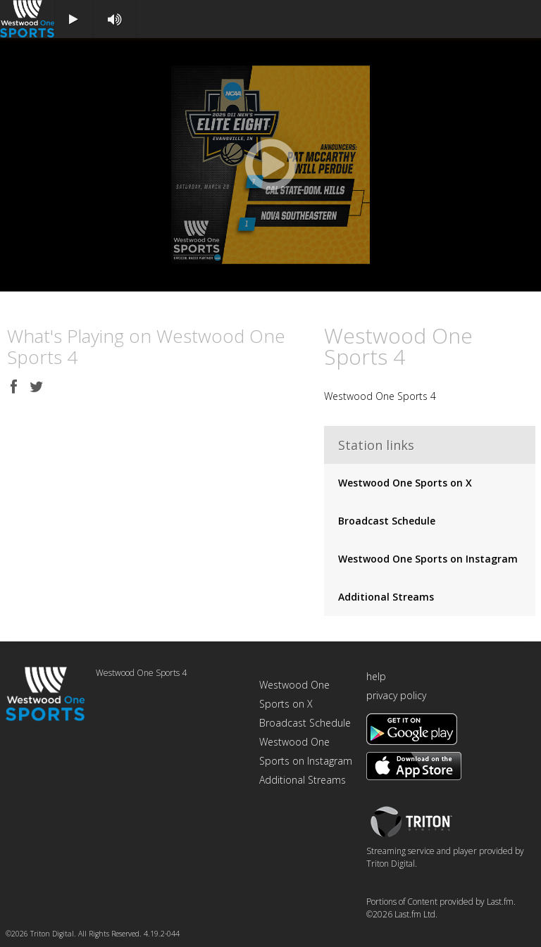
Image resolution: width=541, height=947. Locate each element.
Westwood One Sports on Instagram (428, 558)
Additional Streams (386, 596)
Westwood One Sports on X (405, 482)
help (376, 676)
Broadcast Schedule (386, 520)
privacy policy (396, 695)
